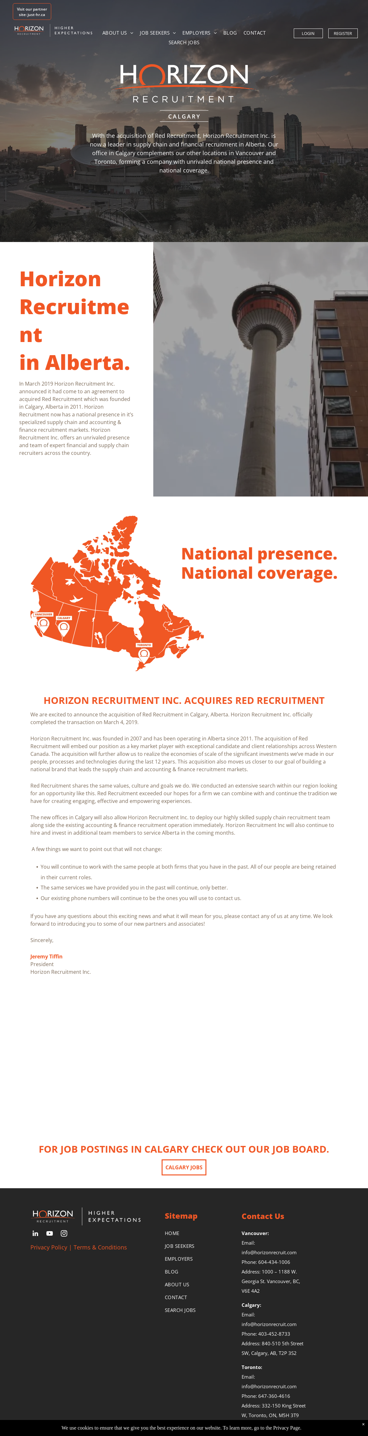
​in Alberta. (74, 362)
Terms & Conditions (100, 1247)
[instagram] (64, 1234)
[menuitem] (118, 33)
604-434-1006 (274, 1262)
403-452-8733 (274, 1334)
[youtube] (49, 1234)
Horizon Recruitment (74, 306)
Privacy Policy (48, 1247)
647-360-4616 (274, 1396)
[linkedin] (35, 1234)
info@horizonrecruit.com (269, 1252)
